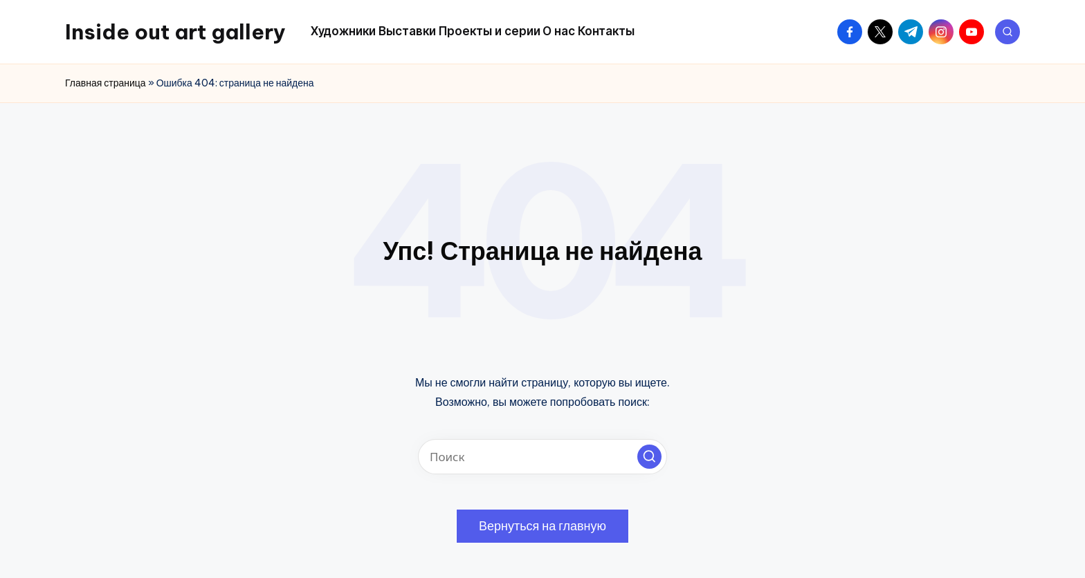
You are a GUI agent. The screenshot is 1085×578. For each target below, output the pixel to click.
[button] (649, 457)
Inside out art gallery (175, 32)
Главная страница (105, 83)
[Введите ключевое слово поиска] (542, 456)
